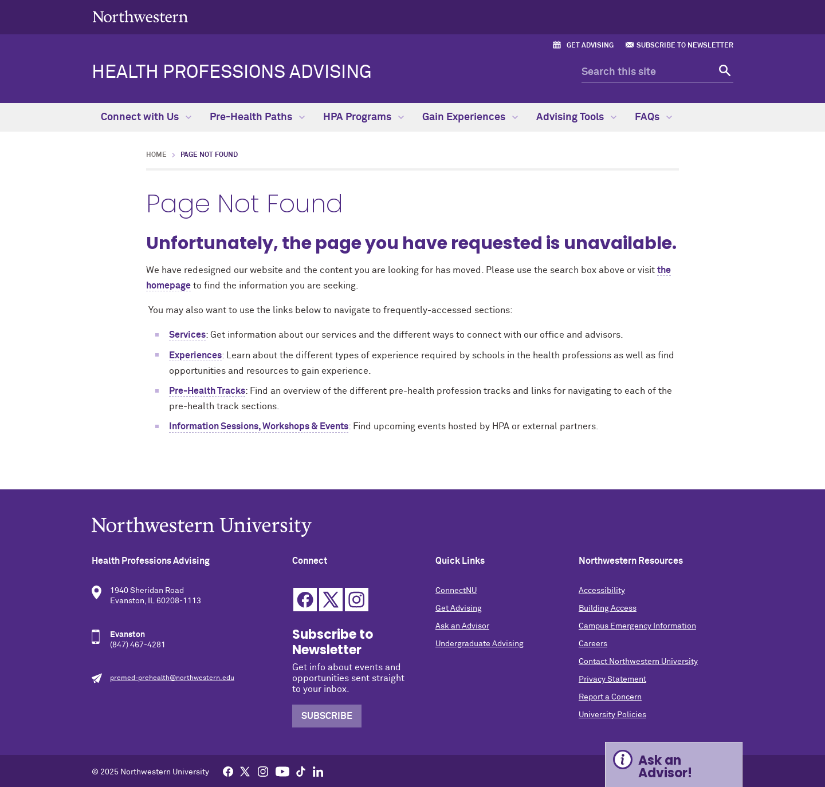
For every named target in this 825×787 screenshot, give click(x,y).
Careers (593, 644)
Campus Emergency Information (637, 626)
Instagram (356, 599)
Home (156, 155)
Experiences (195, 355)
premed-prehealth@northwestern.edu (172, 678)
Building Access (608, 608)
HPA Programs (363, 117)
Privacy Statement (612, 679)
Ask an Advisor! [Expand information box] (665, 767)
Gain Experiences (470, 117)
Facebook (305, 599)
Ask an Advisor (462, 626)
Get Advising (590, 45)
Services (187, 334)
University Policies (612, 715)
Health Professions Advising (232, 73)
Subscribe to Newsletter (685, 45)
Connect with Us (146, 117)
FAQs (653, 117)
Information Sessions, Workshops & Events (258, 426)
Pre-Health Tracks (207, 391)
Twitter (331, 599)
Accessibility (602, 591)
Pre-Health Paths (257, 117)
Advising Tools (576, 117)
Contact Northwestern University (638, 662)
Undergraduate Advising (479, 644)
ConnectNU (456, 591)
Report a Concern (610, 697)
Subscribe (326, 716)
